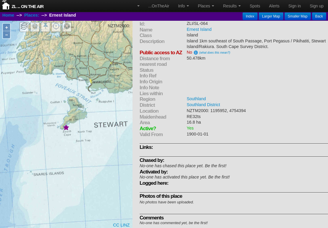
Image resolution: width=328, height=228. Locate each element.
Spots (255, 6)
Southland (196, 98)
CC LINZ (121, 225)
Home (8, 15)
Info (183, 6)
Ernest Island (199, 29)
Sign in (294, 6)
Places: (31, 15)
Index (250, 16)
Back (319, 16)
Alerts (274, 6)
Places (206, 6)
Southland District (203, 104)
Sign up (317, 6)
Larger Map (271, 16)
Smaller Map (298, 16)
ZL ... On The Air (27, 6)
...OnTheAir (158, 6)
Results (232, 6)
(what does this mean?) (214, 52)
